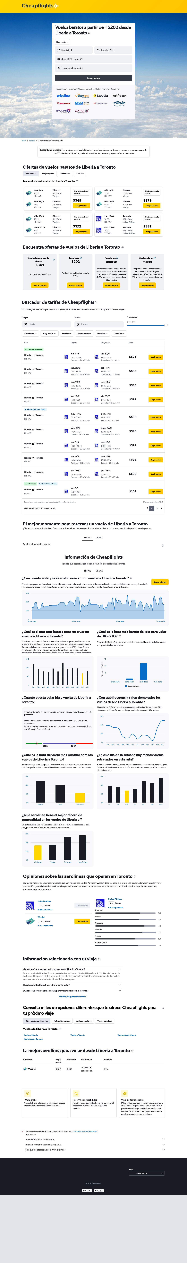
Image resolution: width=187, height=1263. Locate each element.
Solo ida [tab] (80, 171)
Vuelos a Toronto (78, 1033)
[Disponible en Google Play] (87, 1188)
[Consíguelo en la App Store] (99, 1188)
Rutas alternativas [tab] (62, 1019)
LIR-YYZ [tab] (99, 535)
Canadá (32, 138)
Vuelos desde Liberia (127, 1033)
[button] (72, 58)
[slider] (166, 323)
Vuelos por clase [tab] (104, 1019)
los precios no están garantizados (85, 1129)
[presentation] (89, 33)
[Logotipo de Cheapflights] (37, 6)
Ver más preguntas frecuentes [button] (72, 994)
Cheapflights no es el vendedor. (95, 1137)
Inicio (24, 138)
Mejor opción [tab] (48, 171)
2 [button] (157, 506)
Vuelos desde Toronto (33, 1037)
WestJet (41, 915)
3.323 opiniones (45, 923)
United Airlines (44, 899)
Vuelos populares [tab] (83, 1019)
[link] (39, 283)
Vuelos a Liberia (31, 1033)
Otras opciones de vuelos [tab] (36, 1019)
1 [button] (151, 506)
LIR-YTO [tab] (87, 535)
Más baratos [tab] (30, 171)
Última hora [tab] (65, 171)
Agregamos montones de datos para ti (95, 1142)
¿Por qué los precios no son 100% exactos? (95, 1147)
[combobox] (62, 42)
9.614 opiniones (45, 907)
